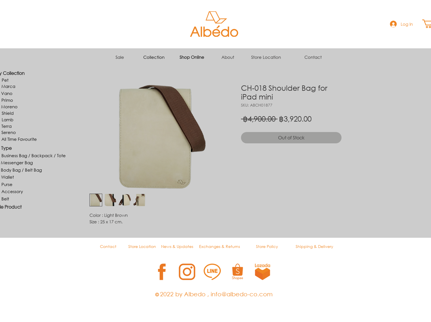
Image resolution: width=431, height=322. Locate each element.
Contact (313, 57)
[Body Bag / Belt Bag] (21, 170)
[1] (161, 271)
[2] (187, 271)
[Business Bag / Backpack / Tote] (33, 155)
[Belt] (5, 198)
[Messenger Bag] (17, 162)
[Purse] (6, 184)
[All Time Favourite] (19, 139)
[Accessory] (12, 191)
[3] (212, 271)
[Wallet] (7, 177)
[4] (237, 271)
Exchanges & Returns (219, 246)
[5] (262, 271)
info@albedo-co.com (242, 294)
